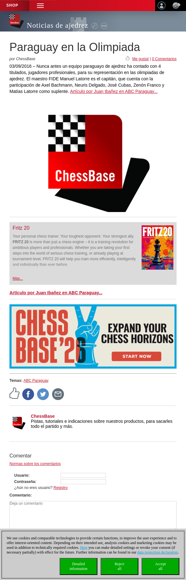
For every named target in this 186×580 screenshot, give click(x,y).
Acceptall (160, 566)
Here (83, 547)
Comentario (20, 495)
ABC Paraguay (35, 380)
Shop (12, 5)
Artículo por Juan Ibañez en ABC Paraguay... (114, 91)
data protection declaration (157, 552)
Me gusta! (140, 59)
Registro (61, 487)
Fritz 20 (21, 228)
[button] (40, 5)
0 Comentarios (164, 59)
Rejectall (120, 566)
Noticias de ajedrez (57, 25)
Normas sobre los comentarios (35, 464)
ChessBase (43, 416)
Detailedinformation (79, 566)
